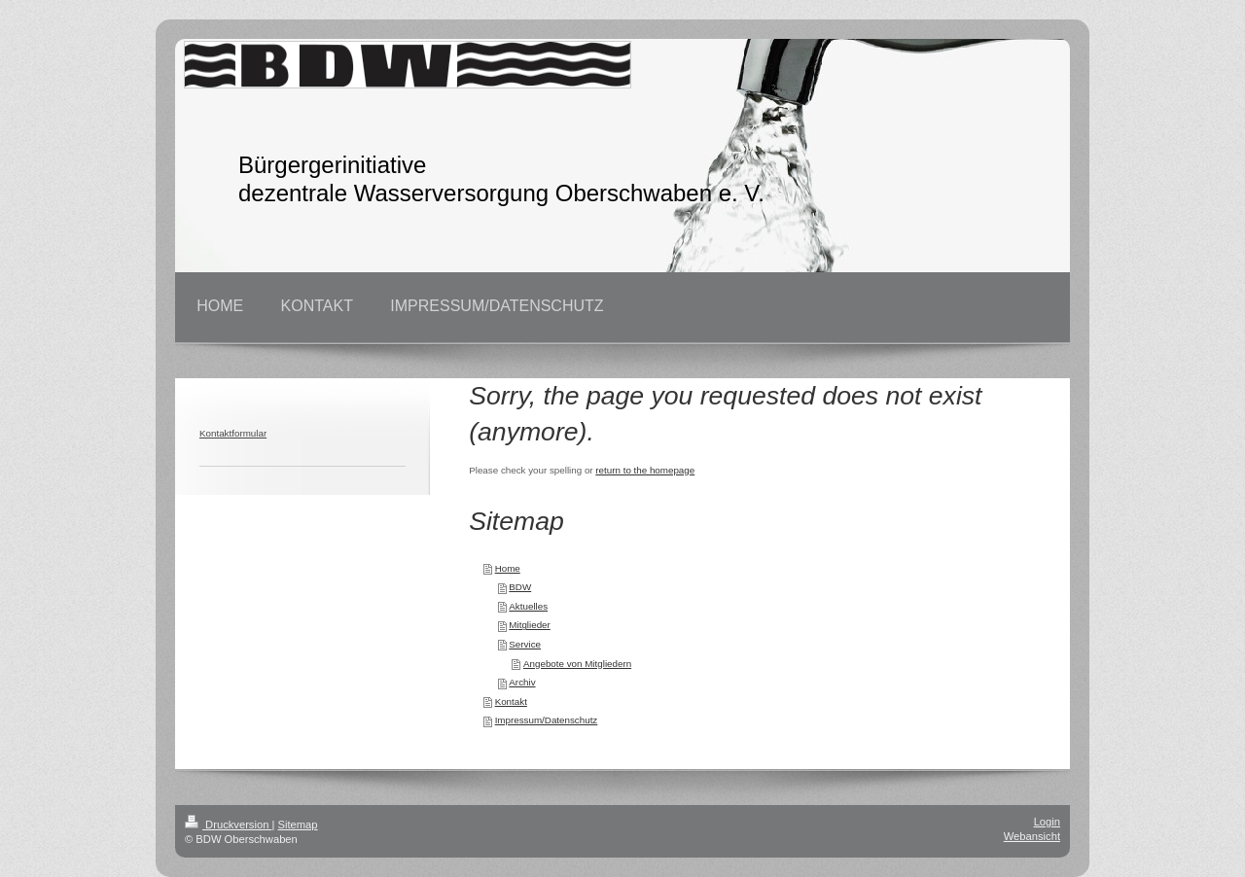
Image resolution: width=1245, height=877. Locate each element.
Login (1047, 821)
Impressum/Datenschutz (546, 720)
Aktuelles (528, 606)
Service (525, 644)
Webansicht (1032, 836)
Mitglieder (529, 624)
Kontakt (511, 701)
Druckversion (228, 824)
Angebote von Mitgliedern (577, 663)
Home (507, 568)
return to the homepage (644, 470)
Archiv (522, 682)
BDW (520, 586)
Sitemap (298, 824)
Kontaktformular (233, 433)
